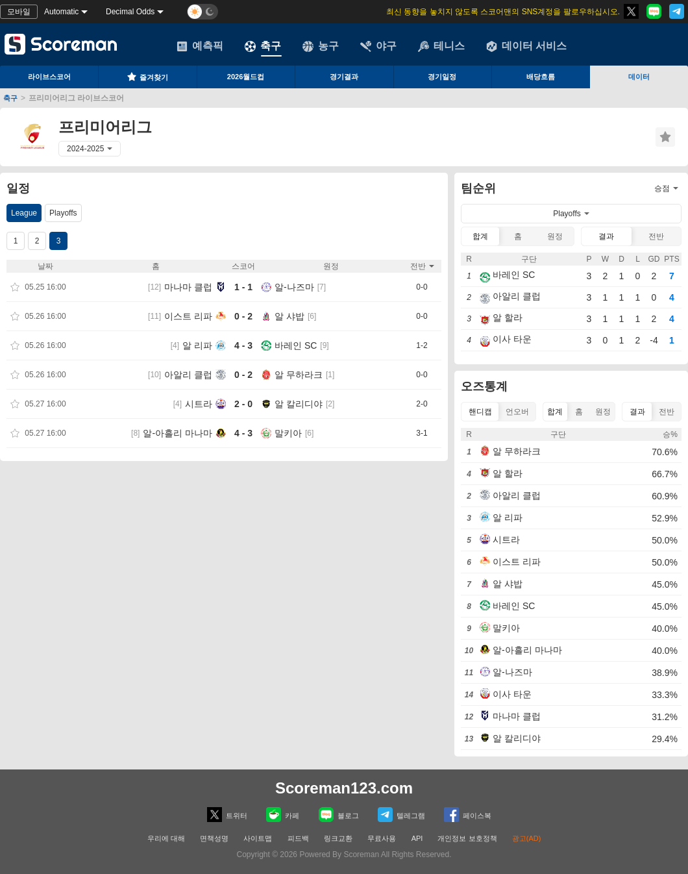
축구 (263, 46)
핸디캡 (480, 411)
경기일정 (442, 77)
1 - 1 (243, 287)
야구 (378, 46)
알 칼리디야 (299, 404)
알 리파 (197, 345)
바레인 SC (296, 345)
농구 (320, 46)
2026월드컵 (245, 77)
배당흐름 (540, 77)
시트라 (198, 404)
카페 (282, 814)
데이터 (639, 77)
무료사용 (381, 838)
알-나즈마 (294, 287)
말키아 (288, 433)
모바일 (19, 11)
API (418, 838)
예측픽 (200, 46)
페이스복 (467, 814)
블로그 (339, 814)
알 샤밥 (289, 316)
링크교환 (338, 838)
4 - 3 (243, 345)
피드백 (298, 838)
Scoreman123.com (344, 788)
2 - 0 (243, 404)
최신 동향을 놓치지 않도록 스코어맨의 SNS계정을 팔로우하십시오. (503, 11)
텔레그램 (401, 814)
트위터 (227, 814)
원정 (555, 236)
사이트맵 (257, 838)
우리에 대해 (166, 838)
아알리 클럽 (188, 374)
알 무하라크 (299, 374)
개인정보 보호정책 (467, 838)
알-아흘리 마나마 (177, 433)
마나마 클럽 (188, 287)
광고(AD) (526, 838)
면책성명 (214, 838)
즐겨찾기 (147, 76)
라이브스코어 (49, 77)
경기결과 (344, 77)
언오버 (517, 411)
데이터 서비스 (526, 46)
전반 (656, 236)
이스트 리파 (188, 316)
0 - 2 (243, 316)
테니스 (441, 46)
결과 (606, 236)
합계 (480, 236)
